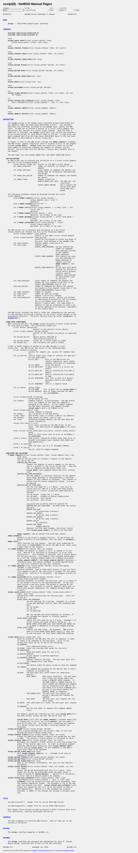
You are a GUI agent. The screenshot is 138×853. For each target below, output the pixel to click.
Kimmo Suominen (44, 850)
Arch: (52, 8)
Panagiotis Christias (68, 850)
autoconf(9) (13, 316)
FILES (5, 798)
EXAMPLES (7, 817)
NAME (5, 20)
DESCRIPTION (8, 119)
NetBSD (34, 850)
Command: (6, 8)
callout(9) (22, 755)
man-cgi (58, 850)
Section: (28, 8)
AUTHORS (6, 838)
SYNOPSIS (7, 29)
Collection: (63, 8)
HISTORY (6, 828)
